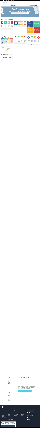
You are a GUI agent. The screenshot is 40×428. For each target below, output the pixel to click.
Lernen (9, 415)
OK (8, 425)
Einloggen (36, 5)
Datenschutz (22, 414)
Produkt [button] (6, 5)
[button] (8, 5)
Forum (9, 414)
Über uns (15, 410)
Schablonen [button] (24, 5)
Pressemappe (16, 414)
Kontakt (15, 415)
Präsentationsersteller (5, 421)
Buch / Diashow (10, 410)
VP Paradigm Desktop (11, 0)
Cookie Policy (7, 424)
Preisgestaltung (28, 5)
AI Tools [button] (13, 5)
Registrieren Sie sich (32, 5)
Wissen (9, 418)
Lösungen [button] (20, 5)
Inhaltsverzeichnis (10, 420)
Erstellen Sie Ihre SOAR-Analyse (25, 390)
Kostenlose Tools (10, 419)
